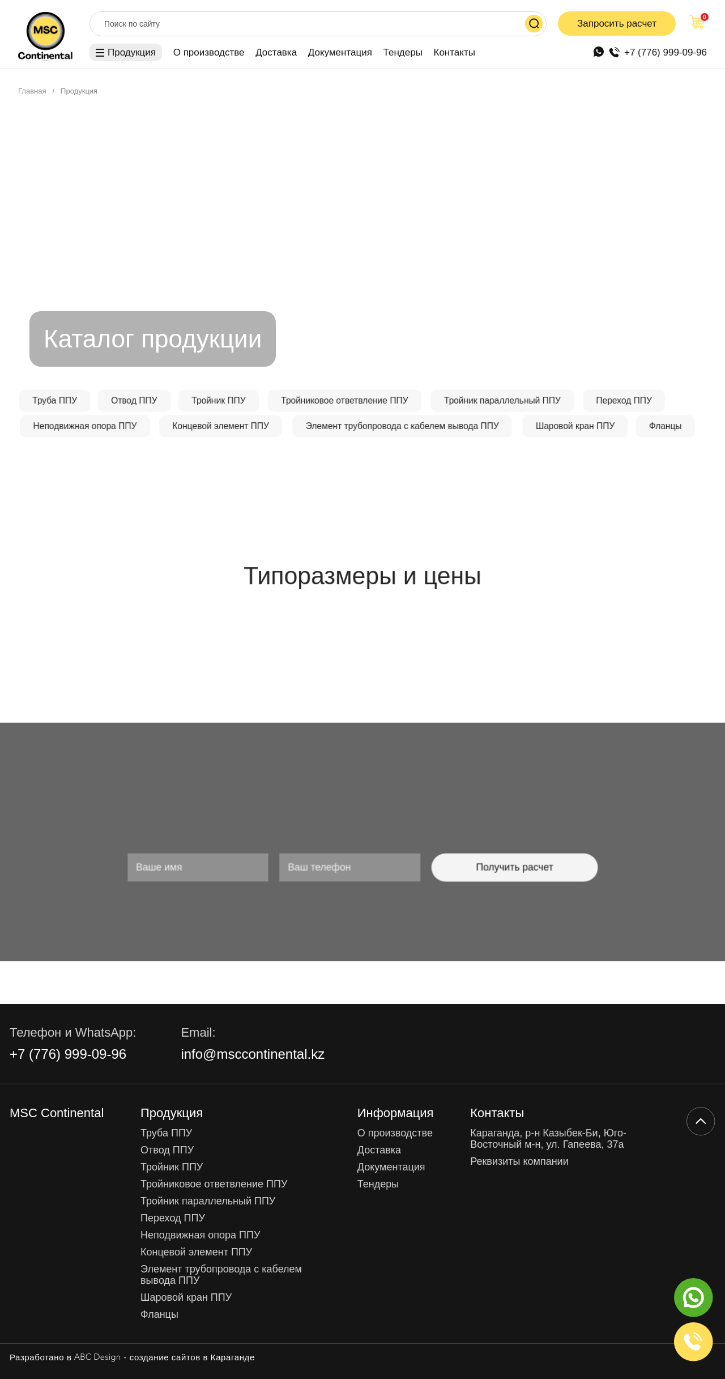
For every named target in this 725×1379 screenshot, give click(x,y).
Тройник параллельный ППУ (207, 1201)
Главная (32, 91)
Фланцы (159, 1314)
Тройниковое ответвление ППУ (213, 1184)
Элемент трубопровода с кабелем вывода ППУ (221, 1275)
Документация (340, 52)
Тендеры (403, 52)
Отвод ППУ (167, 1150)
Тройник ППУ (171, 1167)
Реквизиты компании (519, 1161)
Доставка (276, 52)
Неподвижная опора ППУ (200, 1235)
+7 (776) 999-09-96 (665, 52)
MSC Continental (57, 1113)
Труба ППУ (166, 1133)
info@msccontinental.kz (253, 1054)
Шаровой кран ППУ (186, 1297)
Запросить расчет (616, 23)
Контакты (454, 52)
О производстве (209, 52)
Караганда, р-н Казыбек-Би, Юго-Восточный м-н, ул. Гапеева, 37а (548, 1139)
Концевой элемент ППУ (196, 1252)
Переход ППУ (172, 1218)
